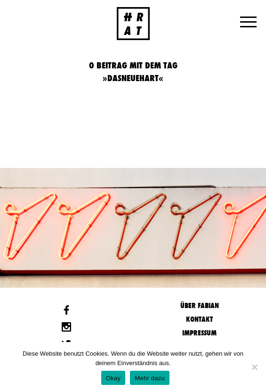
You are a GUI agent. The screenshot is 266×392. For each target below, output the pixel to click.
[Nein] (254, 367)
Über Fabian (199, 305)
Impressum (199, 333)
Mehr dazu (150, 378)
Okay (113, 378)
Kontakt (199, 319)
